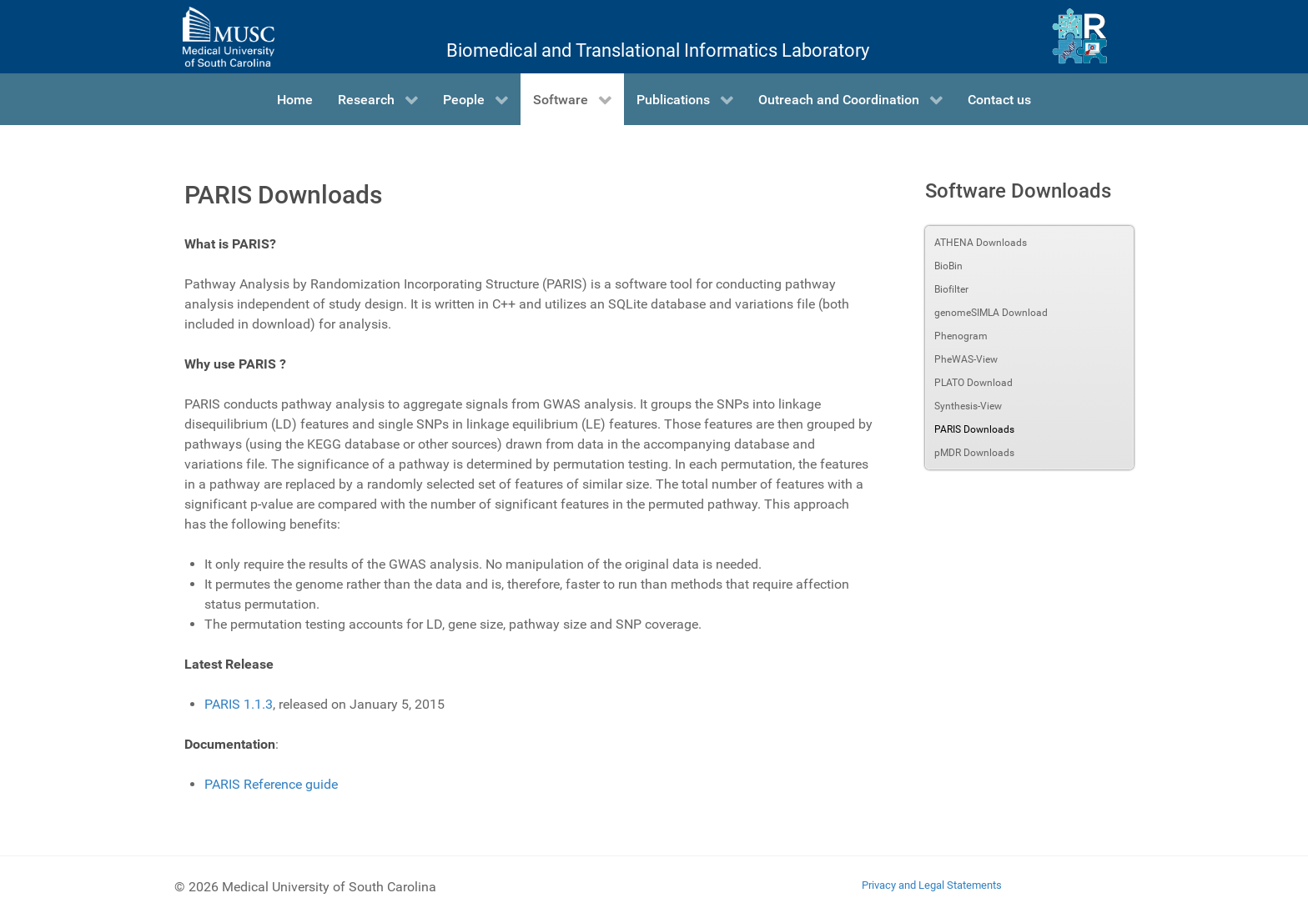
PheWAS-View (966, 359)
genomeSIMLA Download (991, 313)
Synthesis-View (968, 406)
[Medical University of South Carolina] (228, 37)
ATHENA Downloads (980, 242)
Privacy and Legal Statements (932, 885)
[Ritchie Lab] (1079, 37)
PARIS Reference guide (271, 784)
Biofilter (951, 289)
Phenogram (961, 336)
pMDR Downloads (974, 453)
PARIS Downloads (974, 429)
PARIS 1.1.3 (238, 704)
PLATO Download (973, 383)
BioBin (948, 266)
